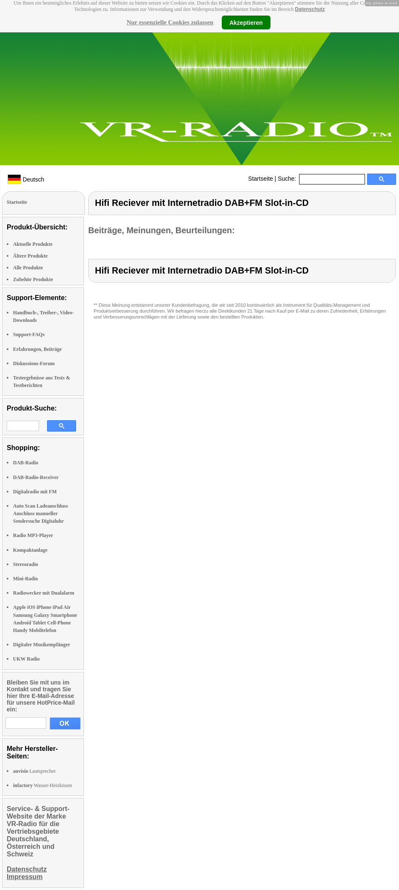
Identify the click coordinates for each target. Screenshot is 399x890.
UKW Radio (26, 659)
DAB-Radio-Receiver (36, 477)
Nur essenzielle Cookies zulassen (169, 22)
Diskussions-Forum (34, 363)
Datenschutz (310, 9)
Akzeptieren (245, 22)
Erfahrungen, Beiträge (37, 349)
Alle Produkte (28, 268)
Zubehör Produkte (33, 279)
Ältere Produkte (30, 256)
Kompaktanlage (30, 550)
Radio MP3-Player (33, 535)
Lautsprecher (34, 771)
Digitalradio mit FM (35, 492)
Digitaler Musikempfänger (41, 645)
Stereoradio (25, 564)
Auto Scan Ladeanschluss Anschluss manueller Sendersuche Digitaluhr (40, 513)
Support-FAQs (29, 334)
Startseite (260, 178)
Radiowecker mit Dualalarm (43, 593)
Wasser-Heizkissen (42, 785)
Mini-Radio (25, 579)
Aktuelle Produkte (32, 244)
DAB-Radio (25, 463)
